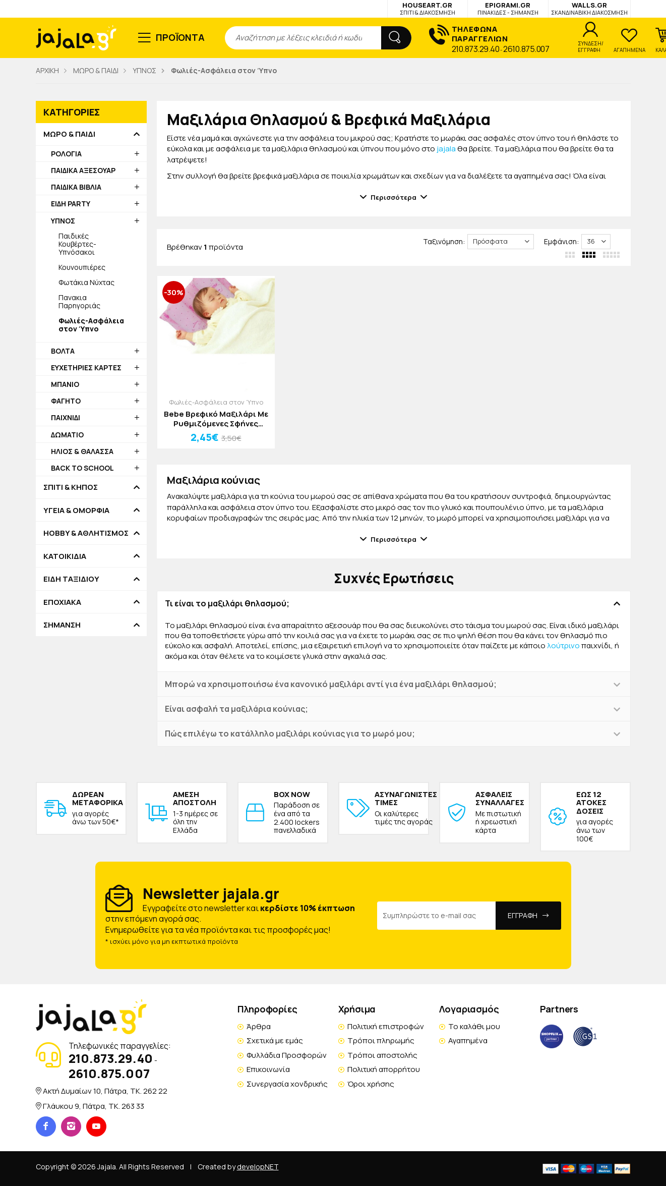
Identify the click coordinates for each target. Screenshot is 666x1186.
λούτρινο (563, 645)
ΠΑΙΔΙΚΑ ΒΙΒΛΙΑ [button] (76, 187)
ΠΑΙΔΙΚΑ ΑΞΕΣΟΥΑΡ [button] (83, 170)
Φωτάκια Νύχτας (86, 282)
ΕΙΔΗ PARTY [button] (70, 203)
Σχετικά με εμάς (275, 1040)
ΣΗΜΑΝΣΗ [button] (62, 625)
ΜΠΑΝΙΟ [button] (65, 384)
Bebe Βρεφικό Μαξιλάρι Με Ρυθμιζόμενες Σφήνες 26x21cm (216, 419)
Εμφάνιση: (561, 241)
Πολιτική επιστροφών (385, 1026)
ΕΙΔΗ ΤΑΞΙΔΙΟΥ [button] (71, 579)
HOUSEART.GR (427, 8)
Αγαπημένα (468, 1040)
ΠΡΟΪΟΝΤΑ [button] (180, 37)
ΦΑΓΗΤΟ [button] (66, 401)
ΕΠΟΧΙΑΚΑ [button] (62, 602)
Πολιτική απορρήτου (383, 1069)
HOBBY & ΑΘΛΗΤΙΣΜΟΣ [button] (86, 533)
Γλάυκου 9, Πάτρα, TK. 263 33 (93, 1106)
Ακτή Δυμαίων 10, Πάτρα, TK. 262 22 (105, 1091)
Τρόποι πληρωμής (380, 1040)
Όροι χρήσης (370, 1084)
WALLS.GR (589, 8)
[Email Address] (436, 915)
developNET (258, 1166)
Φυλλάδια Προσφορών (287, 1055)
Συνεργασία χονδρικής (287, 1084)
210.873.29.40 (476, 48)
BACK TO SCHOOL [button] (82, 468)
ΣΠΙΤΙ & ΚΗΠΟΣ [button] (70, 487)
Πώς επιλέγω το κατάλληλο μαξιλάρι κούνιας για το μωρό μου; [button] (290, 733)
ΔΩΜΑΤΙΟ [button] (67, 434)
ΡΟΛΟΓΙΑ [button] (66, 153)
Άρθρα (259, 1026)
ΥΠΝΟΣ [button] (63, 220)
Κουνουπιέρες (81, 267)
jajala (446, 148)
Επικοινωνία (268, 1069)
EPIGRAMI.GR (507, 8)
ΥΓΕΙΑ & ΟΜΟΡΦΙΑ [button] (76, 510)
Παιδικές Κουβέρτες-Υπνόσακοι (77, 244)
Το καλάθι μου (474, 1026)
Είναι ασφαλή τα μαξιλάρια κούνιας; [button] (236, 708)
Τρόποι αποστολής (382, 1055)
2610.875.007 (526, 48)
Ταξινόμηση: (444, 241)
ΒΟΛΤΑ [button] (63, 351)
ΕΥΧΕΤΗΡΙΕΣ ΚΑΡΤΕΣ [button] (86, 367)
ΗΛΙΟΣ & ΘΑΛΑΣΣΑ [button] (82, 451)
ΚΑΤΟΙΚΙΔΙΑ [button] (64, 556)
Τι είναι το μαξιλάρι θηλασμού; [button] (227, 603)
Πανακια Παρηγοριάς (79, 301)
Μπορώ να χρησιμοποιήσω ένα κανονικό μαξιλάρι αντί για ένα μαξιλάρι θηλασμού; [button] (331, 684)
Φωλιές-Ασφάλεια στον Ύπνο (216, 402)
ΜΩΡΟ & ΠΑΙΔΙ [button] (69, 134)
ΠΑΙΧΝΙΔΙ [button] (65, 417)
